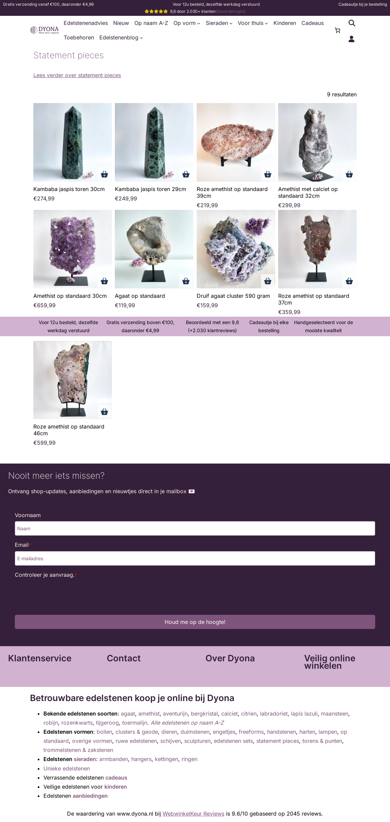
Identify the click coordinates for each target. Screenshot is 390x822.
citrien (249, 713)
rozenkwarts (77, 722)
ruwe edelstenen (136, 740)
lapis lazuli (304, 713)
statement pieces (277, 740)
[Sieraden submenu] (231, 23)
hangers (141, 759)
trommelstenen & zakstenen (78, 750)
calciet (229, 713)
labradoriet (274, 713)
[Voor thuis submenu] (266, 23)
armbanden (113, 759)
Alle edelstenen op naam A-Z (187, 722)
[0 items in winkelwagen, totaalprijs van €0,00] (337, 30)
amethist (149, 713)
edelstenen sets (233, 740)
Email (23, 544)
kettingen (166, 759)
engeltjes (224, 731)
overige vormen (92, 740)
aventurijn (175, 713)
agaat (128, 713)
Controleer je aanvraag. (46, 574)
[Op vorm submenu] (198, 23)
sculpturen (197, 740)
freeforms (251, 731)
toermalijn (134, 722)
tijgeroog (107, 722)
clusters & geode (137, 731)
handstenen (281, 731)
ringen (189, 759)
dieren (169, 731)
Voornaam (28, 515)
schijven (170, 740)
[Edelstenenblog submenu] (141, 37)
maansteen (334, 713)
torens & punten (322, 740)
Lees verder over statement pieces (77, 75)
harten (307, 731)
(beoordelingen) (231, 11)
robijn (50, 722)
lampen (328, 731)
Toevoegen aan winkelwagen (104, 174)
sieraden (85, 759)
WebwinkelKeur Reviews (193, 813)
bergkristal (204, 713)
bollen (104, 731)
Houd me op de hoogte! (195, 622)
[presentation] (66, 594)
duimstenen (195, 731)
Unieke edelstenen (66, 768)
